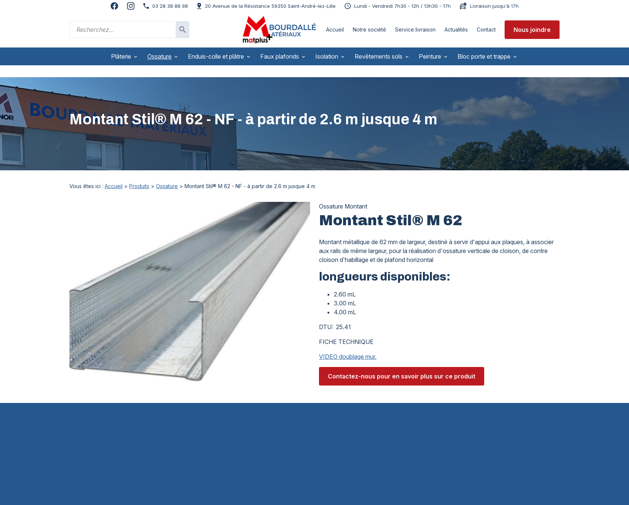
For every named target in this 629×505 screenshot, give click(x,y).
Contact (486, 29)
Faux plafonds (279, 56)
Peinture (430, 56)
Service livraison (415, 29)
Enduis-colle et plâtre (216, 56)
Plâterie (121, 56)
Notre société (369, 29)
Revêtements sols (379, 56)
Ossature (159, 56)
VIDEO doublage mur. (348, 344)
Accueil (335, 29)
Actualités (456, 29)
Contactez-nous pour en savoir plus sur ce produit (401, 364)
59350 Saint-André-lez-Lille (270, 6)
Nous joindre (532, 29)
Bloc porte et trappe (484, 56)
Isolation (326, 56)
